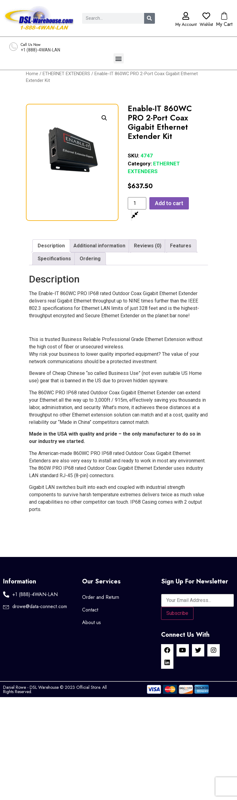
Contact (90, 609)
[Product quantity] (137, 203)
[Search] (149, 18)
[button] (119, 58)
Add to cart (169, 203)
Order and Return (100, 597)
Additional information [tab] (99, 246)
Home (32, 73)
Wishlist (206, 24)
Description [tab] (51, 246)
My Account (186, 24)
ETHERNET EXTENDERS (66, 73)
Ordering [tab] (90, 259)
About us (91, 622)
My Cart (224, 24)
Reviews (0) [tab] (147, 246)
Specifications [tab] (54, 259)
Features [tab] (180, 246)
